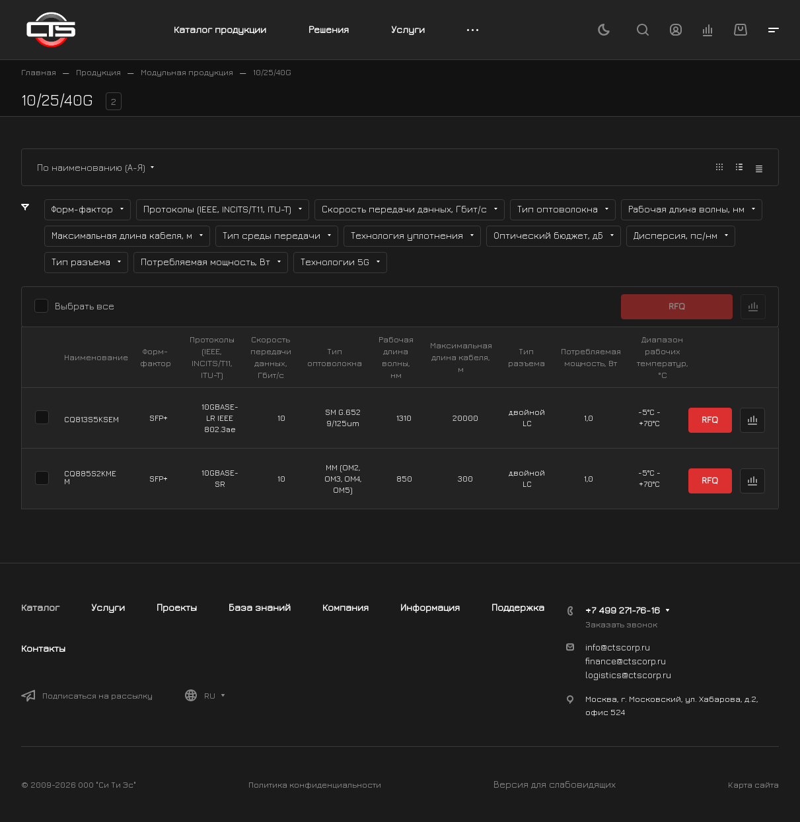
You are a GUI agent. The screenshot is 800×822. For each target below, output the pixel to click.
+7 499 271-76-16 (622, 610)
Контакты (43, 648)
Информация (430, 607)
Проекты (177, 607)
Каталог (40, 607)
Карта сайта (753, 784)
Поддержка (517, 607)
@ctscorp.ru (646, 674)
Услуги (108, 607)
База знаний (260, 607)
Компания (345, 607)
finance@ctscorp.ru (625, 660)
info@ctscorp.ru (617, 646)
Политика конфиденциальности (314, 784)
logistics (603, 674)
